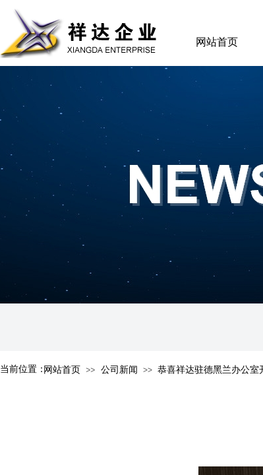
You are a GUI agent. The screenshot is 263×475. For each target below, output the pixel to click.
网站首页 (217, 42)
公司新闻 (119, 370)
